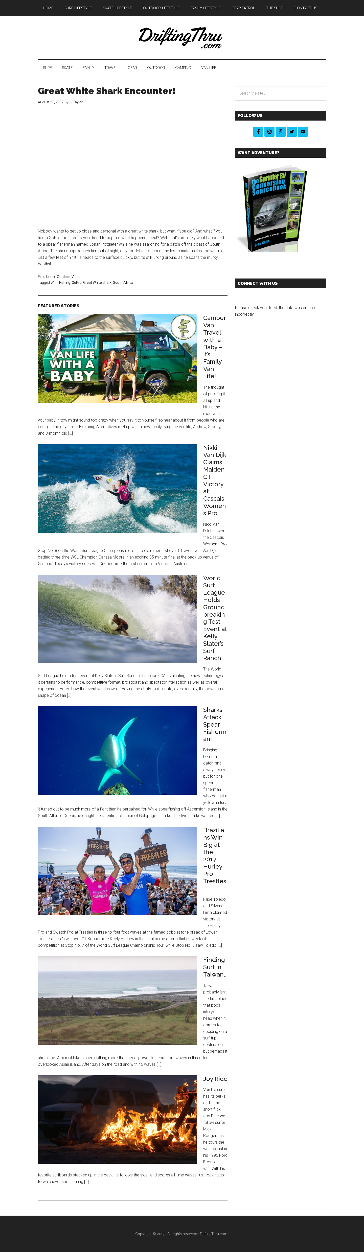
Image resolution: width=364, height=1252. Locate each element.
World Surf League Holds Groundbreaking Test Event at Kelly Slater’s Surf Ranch (215, 618)
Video (76, 277)
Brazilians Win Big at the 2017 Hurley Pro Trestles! (214, 859)
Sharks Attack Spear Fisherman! (214, 724)
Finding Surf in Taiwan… (214, 967)
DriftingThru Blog (182, 37)
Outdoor (63, 277)
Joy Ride (215, 1078)
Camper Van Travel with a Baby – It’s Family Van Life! (214, 347)
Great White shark (97, 283)
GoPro (77, 283)
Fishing (64, 283)
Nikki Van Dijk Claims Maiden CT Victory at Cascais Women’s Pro (215, 480)
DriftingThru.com (213, 1234)
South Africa (123, 283)
